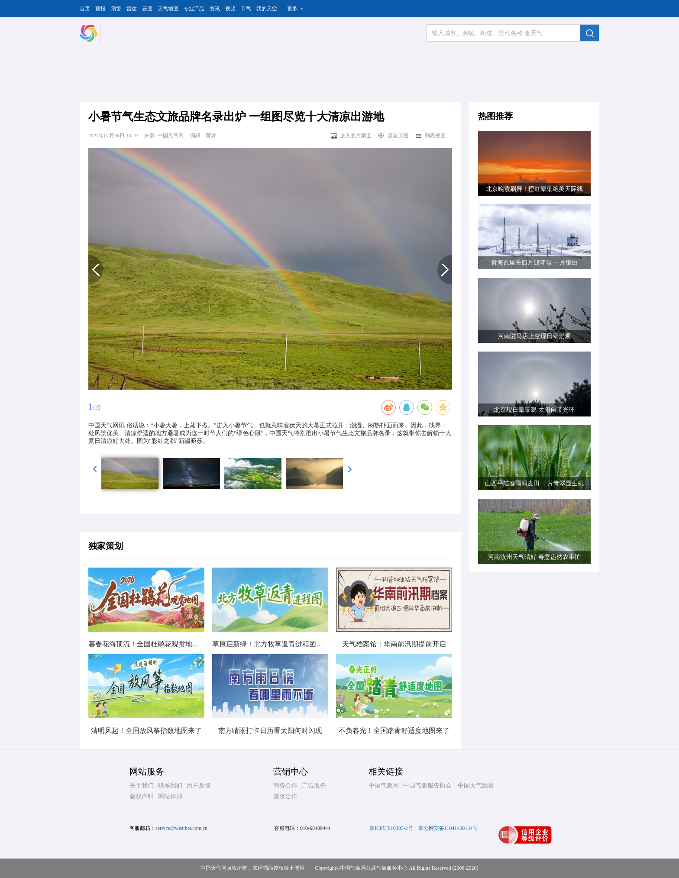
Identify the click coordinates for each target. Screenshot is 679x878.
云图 (147, 9)
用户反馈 (199, 785)
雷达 (131, 9)
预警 (116, 9)
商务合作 (285, 785)
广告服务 (314, 785)
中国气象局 (384, 785)
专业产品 (194, 9)
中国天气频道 (476, 785)
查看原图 (393, 135)
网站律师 (170, 796)
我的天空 (266, 9)
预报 (100, 9)
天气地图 (168, 9)
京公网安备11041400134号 (448, 828)
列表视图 (430, 135)
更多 (292, 9)
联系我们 (170, 785)
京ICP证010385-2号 (391, 828)
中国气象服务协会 (427, 785)
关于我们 (141, 785)
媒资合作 (285, 796)
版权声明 (141, 796)
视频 (230, 9)
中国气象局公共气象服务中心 (373, 868)
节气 (246, 9)
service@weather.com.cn (181, 828)
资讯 (215, 9)
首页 (85, 9)
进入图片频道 (350, 135)
